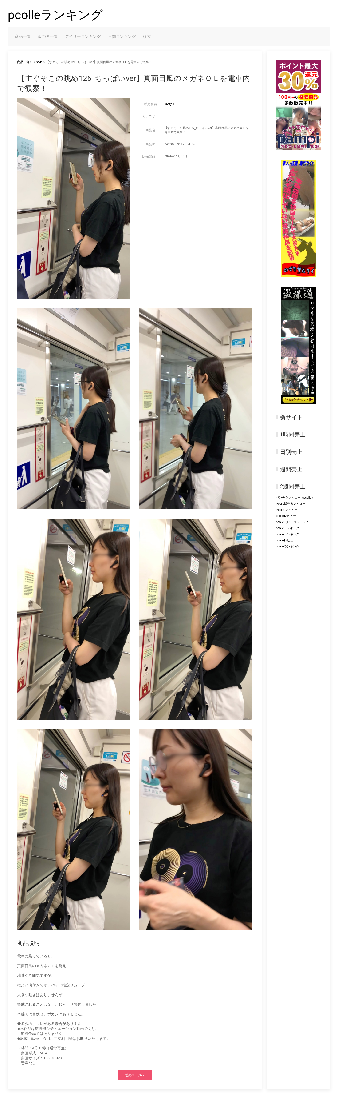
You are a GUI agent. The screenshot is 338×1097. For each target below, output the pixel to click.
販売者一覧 (48, 36)
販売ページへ (135, 1075)
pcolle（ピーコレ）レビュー (295, 522)
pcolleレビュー (286, 516)
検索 (147, 36)
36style (38, 62)
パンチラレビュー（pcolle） (295, 497)
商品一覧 (23, 36)
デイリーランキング (83, 36)
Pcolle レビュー (286, 509)
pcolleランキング (55, 15)
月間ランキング (122, 36)
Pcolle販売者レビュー (291, 503)
